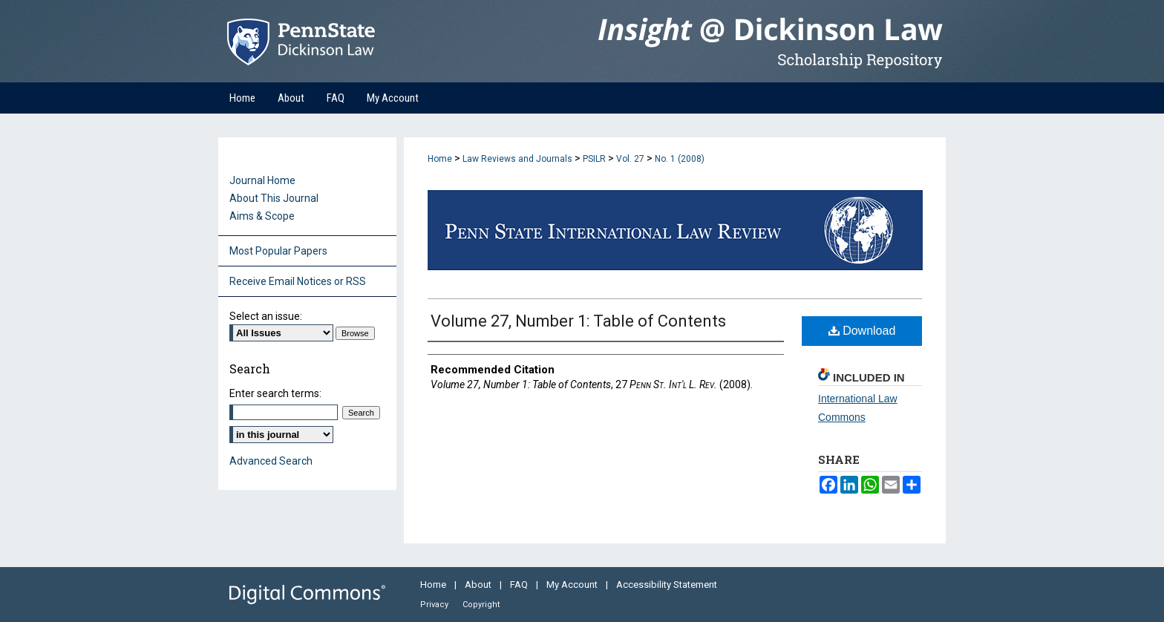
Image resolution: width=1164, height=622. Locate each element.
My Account (573, 584)
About (479, 584)
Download (862, 330)
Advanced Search (271, 461)
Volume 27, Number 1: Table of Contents (578, 321)
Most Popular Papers (278, 251)
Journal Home (262, 180)
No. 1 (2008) (679, 159)
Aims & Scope (262, 216)
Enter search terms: (275, 393)
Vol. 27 (630, 159)
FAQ (520, 584)
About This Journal (273, 198)
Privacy (435, 604)
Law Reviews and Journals (517, 159)
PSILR (594, 159)
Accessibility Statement (666, 584)
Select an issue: (265, 316)
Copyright (481, 604)
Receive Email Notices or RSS (297, 281)
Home (440, 159)
